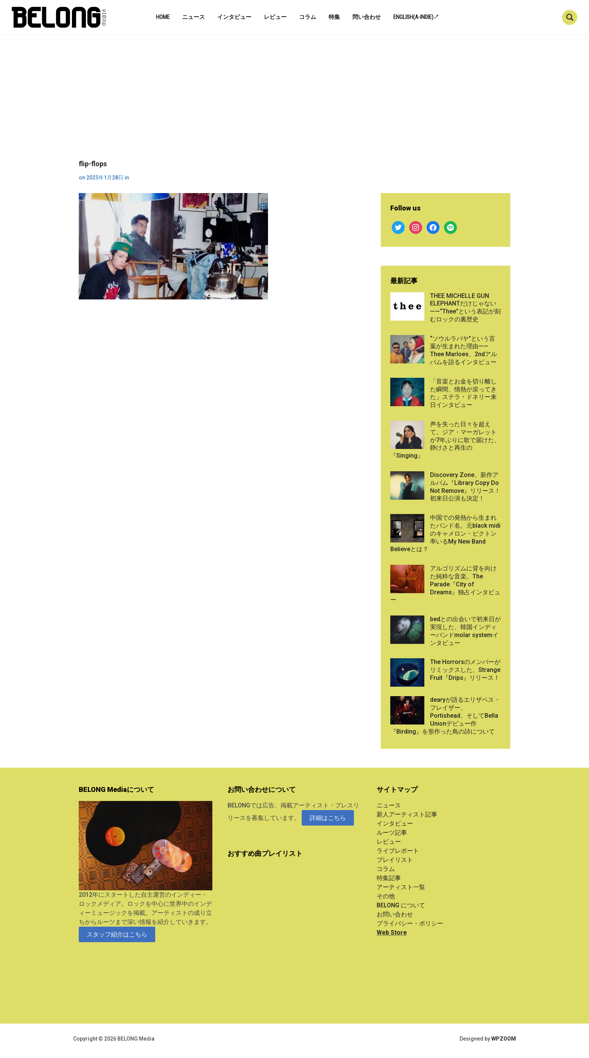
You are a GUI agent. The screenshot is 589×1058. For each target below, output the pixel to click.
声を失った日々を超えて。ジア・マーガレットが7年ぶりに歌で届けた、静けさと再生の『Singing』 (445, 440)
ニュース (193, 17)
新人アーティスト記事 (407, 814)
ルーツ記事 (392, 832)
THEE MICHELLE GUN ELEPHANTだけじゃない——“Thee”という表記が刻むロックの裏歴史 (465, 307)
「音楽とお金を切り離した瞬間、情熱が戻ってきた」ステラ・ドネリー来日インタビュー (463, 393)
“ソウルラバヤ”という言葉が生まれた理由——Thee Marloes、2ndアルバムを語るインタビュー (463, 350)
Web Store (392, 932)
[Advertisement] (294, 103)
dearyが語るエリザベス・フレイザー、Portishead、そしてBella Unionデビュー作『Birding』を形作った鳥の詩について (445, 715)
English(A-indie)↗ (416, 17)
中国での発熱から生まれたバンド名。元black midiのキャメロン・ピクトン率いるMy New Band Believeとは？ (445, 533)
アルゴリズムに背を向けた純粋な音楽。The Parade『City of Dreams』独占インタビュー (445, 584)
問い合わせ (366, 17)
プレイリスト (395, 859)
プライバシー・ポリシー (410, 923)
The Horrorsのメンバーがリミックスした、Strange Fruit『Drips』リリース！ (465, 669)
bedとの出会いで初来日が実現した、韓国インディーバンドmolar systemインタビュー (465, 630)
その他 (386, 896)
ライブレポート (398, 850)
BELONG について (401, 905)
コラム (307, 17)
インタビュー (234, 17)
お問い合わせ (395, 914)
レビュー (275, 17)
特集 (334, 17)
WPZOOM (503, 1039)
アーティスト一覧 (401, 887)
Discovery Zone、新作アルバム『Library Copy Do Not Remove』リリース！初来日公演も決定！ (465, 486)
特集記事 (389, 878)
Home (163, 17)
